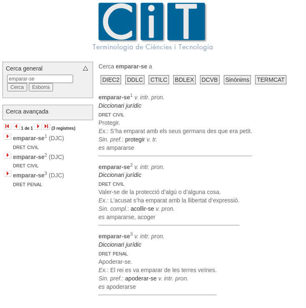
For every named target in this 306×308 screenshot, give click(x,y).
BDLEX (184, 79)
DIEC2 (110, 79)
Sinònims (237, 79)
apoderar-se (141, 278)
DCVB (210, 79)
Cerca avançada (27, 111)
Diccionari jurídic (120, 105)
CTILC (158, 79)
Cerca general (24, 68)
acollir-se (142, 208)
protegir (135, 139)
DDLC (135, 79)
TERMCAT (271, 79)
